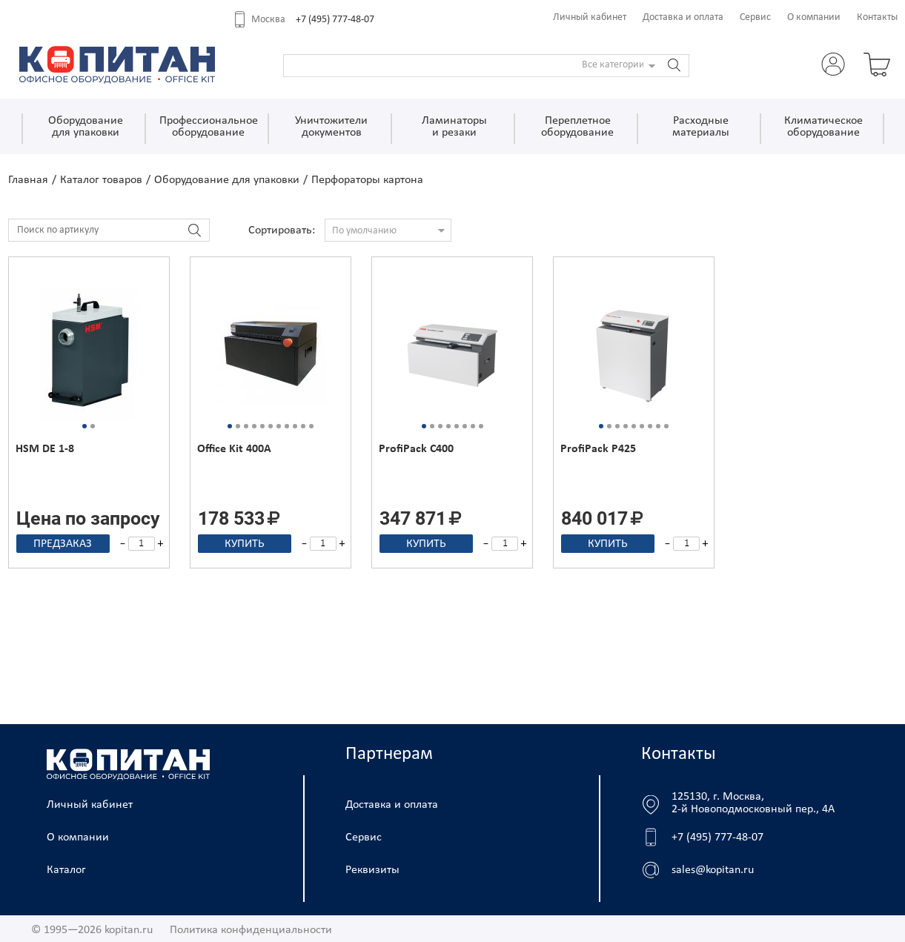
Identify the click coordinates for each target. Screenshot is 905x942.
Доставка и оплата (683, 17)
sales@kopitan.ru (713, 870)
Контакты (877, 17)
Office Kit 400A (234, 449)
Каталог (66, 870)
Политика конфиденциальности (251, 930)
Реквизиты (372, 870)
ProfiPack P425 (598, 449)
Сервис (755, 17)
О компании (814, 17)
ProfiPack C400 (416, 449)
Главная (28, 180)
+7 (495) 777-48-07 (335, 19)
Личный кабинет (589, 17)
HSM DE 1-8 (45, 449)
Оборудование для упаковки (226, 180)
